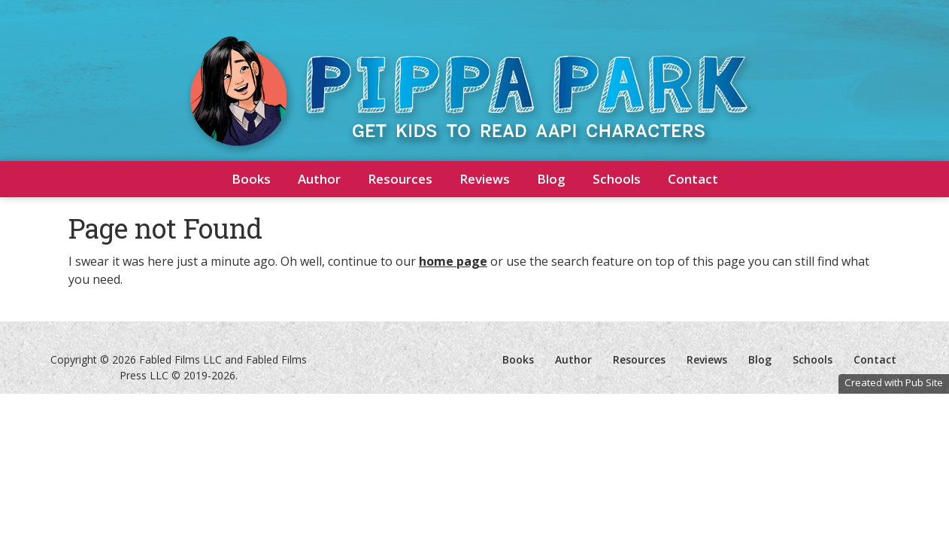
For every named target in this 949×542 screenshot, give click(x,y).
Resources (400, 178)
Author (319, 178)
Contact (693, 178)
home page (453, 261)
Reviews (484, 178)
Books (251, 178)
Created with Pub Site (893, 382)
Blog (551, 178)
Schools (617, 178)
